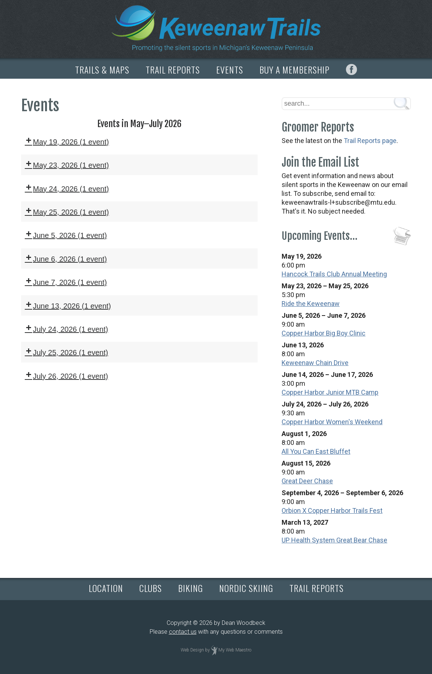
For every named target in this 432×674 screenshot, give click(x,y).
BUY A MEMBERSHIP (294, 69)
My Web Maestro (234, 650)
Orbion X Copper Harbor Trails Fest (332, 510)
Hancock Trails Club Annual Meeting (334, 274)
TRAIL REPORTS (173, 69)
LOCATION (106, 588)
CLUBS (150, 588)
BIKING (190, 588)
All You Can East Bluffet (316, 451)
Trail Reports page (370, 140)
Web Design (192, 650)
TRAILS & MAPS (102, 69)
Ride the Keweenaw (311, 303)
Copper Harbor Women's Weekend (332, 422)
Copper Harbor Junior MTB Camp (330, 392)
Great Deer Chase (307, 481)
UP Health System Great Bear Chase (334, 540)
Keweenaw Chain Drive (315, 363)
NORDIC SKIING (246, 588)
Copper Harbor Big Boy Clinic (323, 333)
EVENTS (229, 69)
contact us (183, 631)
